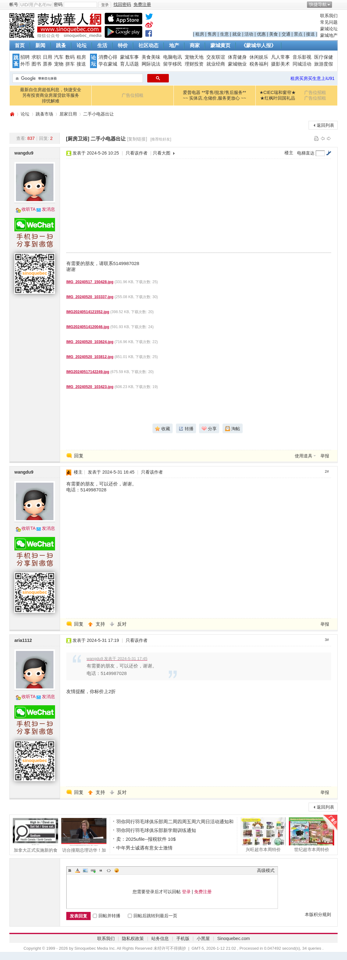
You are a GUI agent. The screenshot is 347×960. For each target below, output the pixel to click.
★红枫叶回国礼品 (277, 98)
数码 (70, 57)
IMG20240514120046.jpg (87, 327)
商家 (195, 45)
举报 (324, 455)
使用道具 (303, 455)
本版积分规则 (318, 914)
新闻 (40, 45)
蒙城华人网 (11, 114)
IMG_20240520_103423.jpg (89, 387)
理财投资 (194, 64)
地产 (174, 45)
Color (77, 870)
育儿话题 (129, 64)
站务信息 (160, 938)
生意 (224, 34)
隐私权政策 (133, 938)
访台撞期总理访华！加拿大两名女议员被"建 (84, 835)
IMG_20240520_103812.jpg (89, 357)
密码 (58, 4)
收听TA (29, 209)
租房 (199, 34)
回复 (78, 455)
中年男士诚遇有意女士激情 (144, 847)
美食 (273, 34)
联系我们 (329, 15)
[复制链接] (137, 138)
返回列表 (325, 125)
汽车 (58, 57)
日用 (47, 57)
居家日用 (68, 113)
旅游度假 (323, 64)
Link (93, 870)
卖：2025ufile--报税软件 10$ (146, 839)
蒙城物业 (237, 64)
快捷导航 (318, 4)
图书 (36, 64)
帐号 (13, 4)
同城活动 (302, 64)
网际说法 (151, 64)
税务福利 (258, 64)
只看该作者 (137, 152)
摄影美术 (280, 64)
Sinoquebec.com (233, 938)
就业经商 (215, 64)
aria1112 (23, 640)
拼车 (70, 64)
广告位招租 (132, 95)
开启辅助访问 (336, 4)
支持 (101, 624)
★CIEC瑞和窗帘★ (277, 92)
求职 (36, 57)
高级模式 (265, 870)
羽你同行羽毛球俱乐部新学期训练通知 (156, 830)
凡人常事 (280, 57)
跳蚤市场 (44, 113)
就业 (236, 34)
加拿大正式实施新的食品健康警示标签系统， (35, 835)
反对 (122, 624)
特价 (123, 45)
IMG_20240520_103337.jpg (89, 297)
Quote (101, 870)
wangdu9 (23, 152)
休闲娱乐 (258, 57)
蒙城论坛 (329, 28)
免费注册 (203, 891)
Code (109, 870)
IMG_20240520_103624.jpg (89, 342)
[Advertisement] (137, 205)
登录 (186, 891)
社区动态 (148, 45)
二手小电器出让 (98, 113)
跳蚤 (61, 45)
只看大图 (161, 152)
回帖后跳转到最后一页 (152, 915)
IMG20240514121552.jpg (87, 312)
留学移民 (172, 64)
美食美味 (151, 57)
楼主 (288, 152)
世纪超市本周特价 (311, 834)
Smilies (116, 870)
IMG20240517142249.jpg (87, 372)
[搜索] (77, 78)
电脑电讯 (172, 57)
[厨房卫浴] (77, 138)
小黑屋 (203, 938)
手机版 (182, 938)
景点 (298, 34)
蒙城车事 (129, 57)
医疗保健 (323, 57)
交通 (286, 34)
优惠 (261, 34)
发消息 (48, 209)
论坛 (82, 45)
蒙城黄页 (220, 45)
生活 (102, 45)
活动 (248, 34)
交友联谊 (215, 57)
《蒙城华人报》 (258, 45)
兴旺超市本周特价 (263, 834)
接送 (310, 34)
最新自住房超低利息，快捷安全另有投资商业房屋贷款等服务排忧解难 (50, 95)
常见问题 (329, 22)
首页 (20, 45)
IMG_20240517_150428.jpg (89, 282)
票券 (47, 64)
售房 (212, 34)
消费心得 (107, 57)
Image (85, 870)
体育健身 (237, 57)
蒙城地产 (329, 35)
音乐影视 (302, 57)
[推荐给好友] (160, 139)
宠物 (58, 64)
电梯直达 (305, 152)
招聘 (25, 57)
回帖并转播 (106, 915)
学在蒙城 (107, 64)
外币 (25, 64)
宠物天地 (194, 57)
